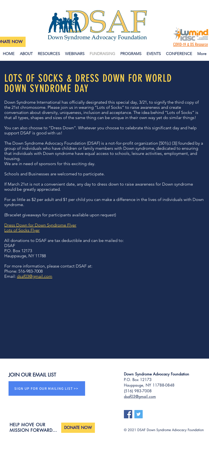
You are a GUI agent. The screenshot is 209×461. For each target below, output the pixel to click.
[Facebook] (128, 414)
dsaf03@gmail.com (34, 276)
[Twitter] (138, 414)
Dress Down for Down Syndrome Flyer (40, 225)
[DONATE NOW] (78, 428)
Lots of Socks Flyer (22, 230)
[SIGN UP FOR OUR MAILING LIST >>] (47, 388)
